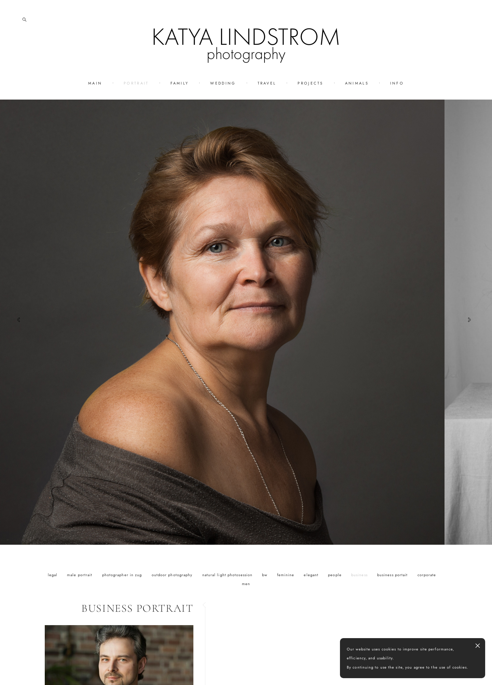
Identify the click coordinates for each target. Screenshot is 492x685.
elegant (312, 575)
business (360, 575)
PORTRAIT (136, 83)
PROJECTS (310, 83)
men (246, 583)
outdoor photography (173, 575)
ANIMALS (357, 83)
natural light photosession (228, 575)
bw (265, 575)
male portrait (80, 575)
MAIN (95, 83)
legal (53, 575)
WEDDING (223, 83)
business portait (393, 575)
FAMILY (179, 83)
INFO (397, 83)
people (335, 575)
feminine (286, 575)
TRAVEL (267, 83)
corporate (427, 575)
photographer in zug (123, 575)
